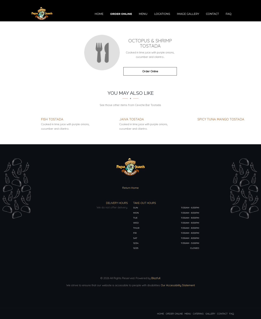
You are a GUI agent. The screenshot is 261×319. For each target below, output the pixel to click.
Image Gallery (188, 13)
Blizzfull (155, 278)
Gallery (210, 313)
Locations (162, 13)
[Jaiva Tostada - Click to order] (131, 119)
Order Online (121, 13)
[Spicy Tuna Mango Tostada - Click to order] (221, 119)
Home (99, 13)
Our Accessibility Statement (177, 285)
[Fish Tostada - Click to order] (52, 119)
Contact (212, 13)
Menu (143, 13)
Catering (198, 313)
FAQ (228, 13)
